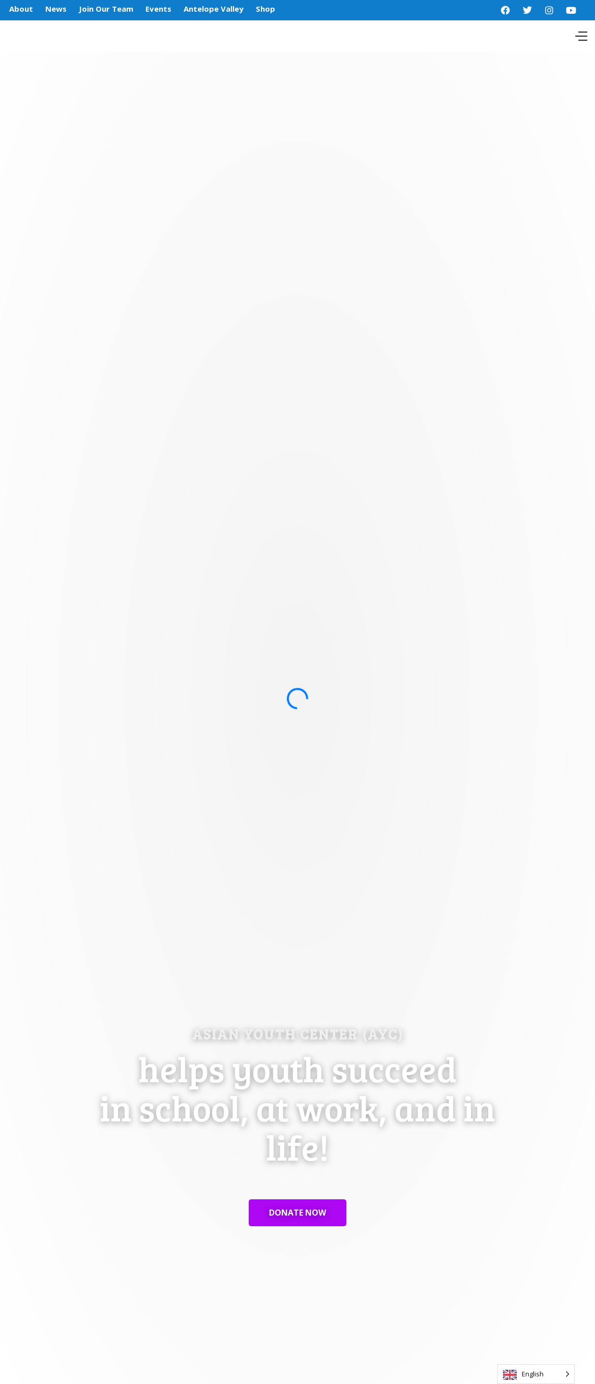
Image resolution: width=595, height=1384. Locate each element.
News (56, 9)
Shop (265, 9)
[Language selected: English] (536, 1374)
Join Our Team (106, 9)
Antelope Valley (214, 9)
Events (158, 9)
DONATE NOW (297, 1212)
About (21, 9)
